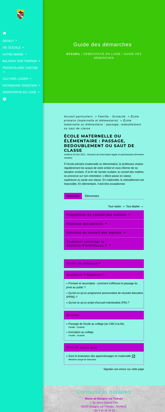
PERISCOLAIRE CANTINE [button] (20, 67)
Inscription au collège (80, 332)
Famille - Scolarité (112, 116)
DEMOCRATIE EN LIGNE (102, 54)
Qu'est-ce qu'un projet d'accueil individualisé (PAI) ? (98, 302)
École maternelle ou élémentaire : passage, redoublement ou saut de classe (102, 124)
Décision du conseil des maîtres (95, 232)
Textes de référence (82, 263)
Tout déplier (135, 206)
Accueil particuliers (79, 116)
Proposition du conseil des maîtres (97, 214)
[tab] (73, 196)
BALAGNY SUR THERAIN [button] (20, 61)
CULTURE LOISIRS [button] (15, 78)
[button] (21, 33)
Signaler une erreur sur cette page (124, 369)
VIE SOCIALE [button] (11, 47)
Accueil (73, 54)
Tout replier (117, 206)
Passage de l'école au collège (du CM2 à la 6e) (96, 323)
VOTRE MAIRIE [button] (13, 54)
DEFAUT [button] (8, 41)
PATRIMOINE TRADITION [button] (20, 85)
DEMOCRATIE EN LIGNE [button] (19, 92)
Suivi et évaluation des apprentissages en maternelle (102, 356)
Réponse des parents (85, 223)
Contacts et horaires (104, 392)
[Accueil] (21, 15)
